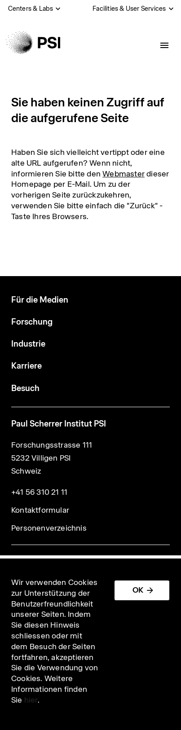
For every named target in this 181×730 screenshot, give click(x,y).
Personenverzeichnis (49, 527)
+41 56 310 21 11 (39, 492)
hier (31, 699)
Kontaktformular (40, 510)
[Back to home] (33, 42)
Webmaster (123, 173)
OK (137, 589)
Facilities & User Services (129, 8)
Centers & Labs (30, 8)
